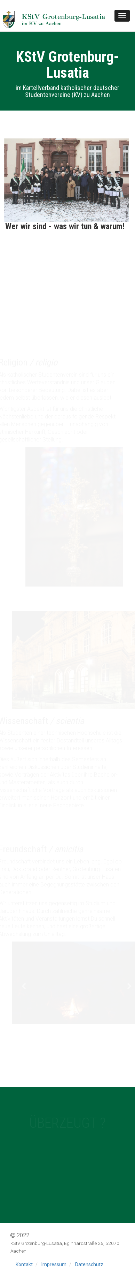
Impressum (53, 1264)
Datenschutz (89, 1264)
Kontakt (24, 1264)
